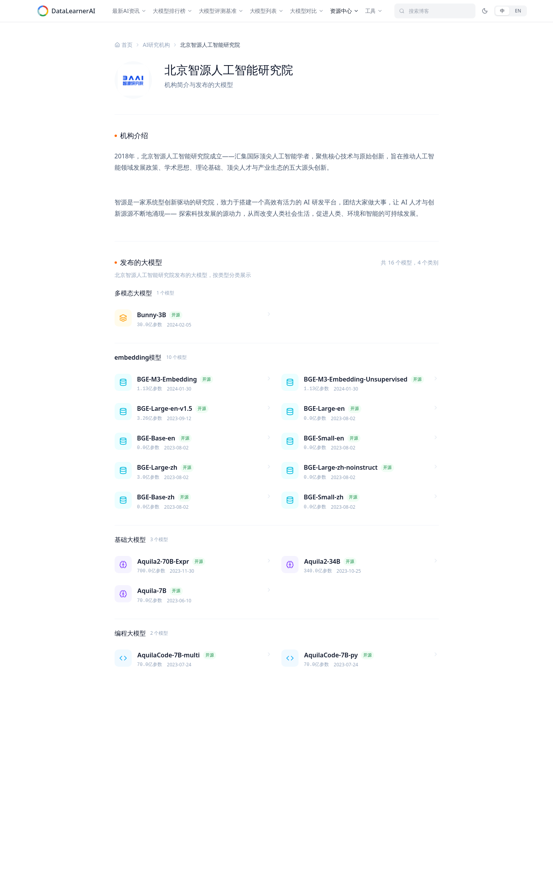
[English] (518, 11)
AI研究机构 (156, 44)
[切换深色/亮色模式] (485, 11)
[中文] (502, 11)
